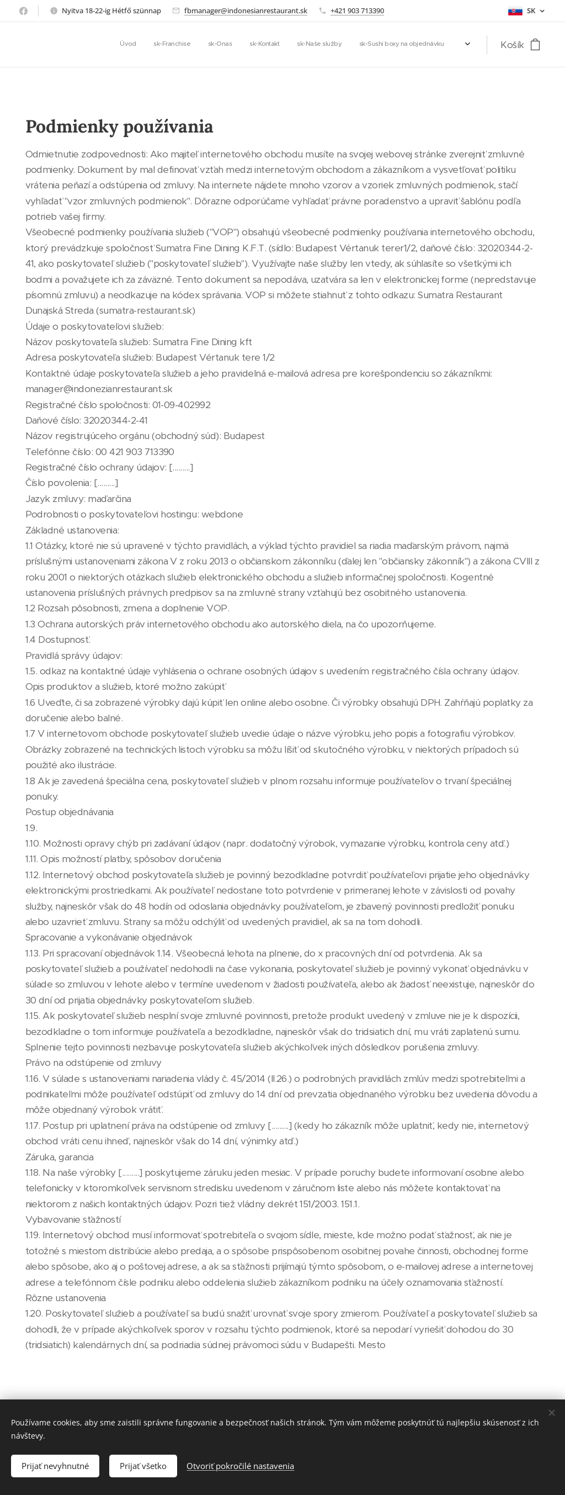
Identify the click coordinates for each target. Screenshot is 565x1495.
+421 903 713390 (357, 10)
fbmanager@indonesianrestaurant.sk (245, 10)
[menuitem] (364, 45)
